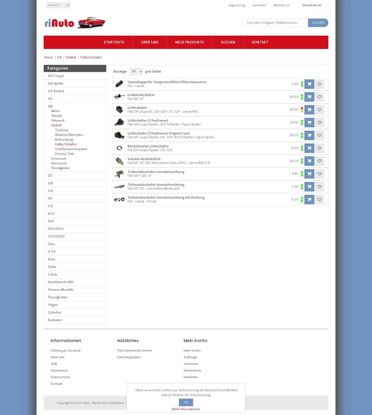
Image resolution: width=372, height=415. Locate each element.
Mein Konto (192, 350)
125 (50, 99)
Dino (51, 244)
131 (50, 198)
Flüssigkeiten (60, 168)
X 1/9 (52, 252)
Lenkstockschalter (141, 95)
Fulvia (52, 274)
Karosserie (59, 163)
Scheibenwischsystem (71, 149)
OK (186, 402)
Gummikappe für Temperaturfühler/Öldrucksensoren (167, 82)
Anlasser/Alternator (69, 135)
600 (51, 214)
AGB (54, 364)
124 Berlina (56, 91)
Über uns (149, 42)
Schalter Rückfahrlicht (144, 159)
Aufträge (190, 357)
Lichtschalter (137, 108)
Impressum (59, 370)
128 (50, 183)
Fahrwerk (58, 121)
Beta (51, 259)
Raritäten (55, 320)
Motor (55, 111)
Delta (52, 267)
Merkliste (190, 377)
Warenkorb (192, 370)
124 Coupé (56, 76)
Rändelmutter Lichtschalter (148, 146)
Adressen (191, 364)
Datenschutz (60, 377)
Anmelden (259, 5)
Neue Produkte (189, 42)
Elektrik (71, 57)
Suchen (228, 42)
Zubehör (54, 312)
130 (50, 191)
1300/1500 (56, 236)
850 (51, 221)
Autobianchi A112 (61, 282)
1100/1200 (56, 229)
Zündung (61, 130)
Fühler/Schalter (66, 144)
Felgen (53, 305)
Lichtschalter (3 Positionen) (148, 121)
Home (48, 57)
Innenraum (58, 159)
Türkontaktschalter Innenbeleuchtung (156, 172)
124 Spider (56, 83)
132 (50, 206)
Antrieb (56, 116)
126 (59, 57)
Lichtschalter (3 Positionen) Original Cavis (159, 133)
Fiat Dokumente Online (134, 350)
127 (50, 176)
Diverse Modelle (60, 290)
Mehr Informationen (186, 409)
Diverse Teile (64, 154)
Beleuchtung (64, 140)
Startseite (114, 42)
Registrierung (237, 5)
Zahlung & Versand (65, 350)
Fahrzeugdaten (129, 357)
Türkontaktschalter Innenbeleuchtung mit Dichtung (166, 198)
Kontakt (260, 42)
